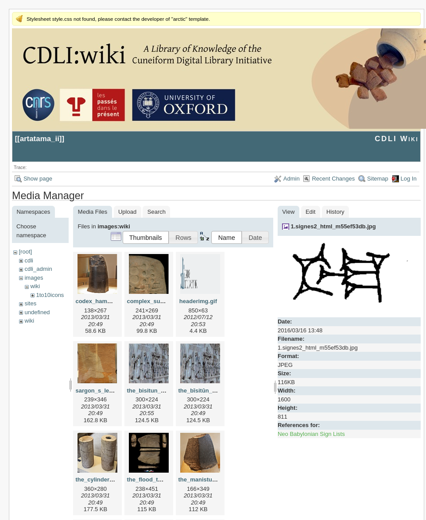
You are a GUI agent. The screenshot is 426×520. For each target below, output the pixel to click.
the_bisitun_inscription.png (164, 390)
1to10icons (50, 295)
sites (30, 303)
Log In (409, 178)
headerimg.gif (198, 301)
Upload (127, 211)
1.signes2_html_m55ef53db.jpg (333, 226)
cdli (28, 260)
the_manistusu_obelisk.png (216, 479)
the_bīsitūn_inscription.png (215, 390)
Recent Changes (333, 178)
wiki (35, 286)
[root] (25, 251)
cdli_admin (38, 269)
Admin (291, 178)
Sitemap (377, 178)
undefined (37, 312)
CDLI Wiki (396, 139)
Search (156, 211)
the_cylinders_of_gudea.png (114, 479)
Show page (37, 178)
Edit (310, 211)
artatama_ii (39, 139)
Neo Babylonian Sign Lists (311, 434)
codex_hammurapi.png (106, 301)
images (33, 277)
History (335, 211)
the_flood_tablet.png (155, 479)
